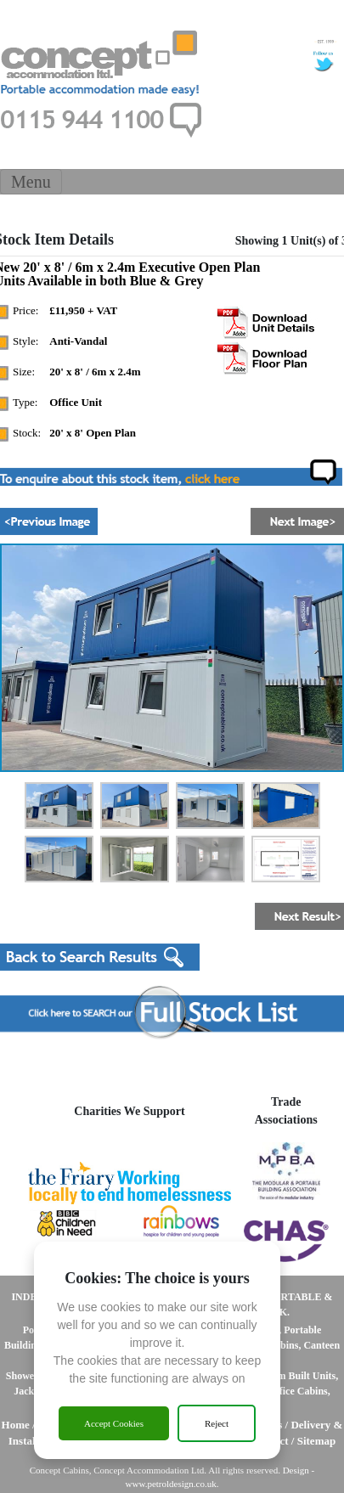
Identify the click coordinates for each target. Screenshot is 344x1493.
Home (16, 1424)
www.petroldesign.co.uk (171, 1484)
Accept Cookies (114, 1423)
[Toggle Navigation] (31, 181)
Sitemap (316, 1440)
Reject (216, 1423)
